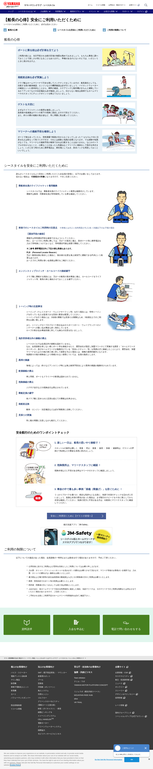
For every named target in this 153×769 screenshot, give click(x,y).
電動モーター (43, 723)
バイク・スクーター (19, 673)
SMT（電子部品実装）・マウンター (52, 673)
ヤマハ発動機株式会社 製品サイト (15, 658)
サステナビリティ (123, 676)
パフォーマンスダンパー (21, 698)
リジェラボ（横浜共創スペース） (87, 691)
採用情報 (120, 698)
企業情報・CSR (123, 673)
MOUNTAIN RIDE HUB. (83, 695)
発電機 (13, 691)
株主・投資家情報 (123, 680)
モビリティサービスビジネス (49, 734)
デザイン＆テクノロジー (126, 694)
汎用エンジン (43, 694)
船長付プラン (75, 11)
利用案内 (59, 11)
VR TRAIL (78, 702)
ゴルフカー (42, 698)
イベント (92, 11)
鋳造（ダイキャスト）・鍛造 (49, 709)
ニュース (120, 683)
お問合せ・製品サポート (117, 5)
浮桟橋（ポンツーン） (47, 687)
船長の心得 (12, 30)
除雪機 (13, 683)
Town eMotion (79, 678)
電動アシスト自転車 (19, 676)
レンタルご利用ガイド (77, 658)
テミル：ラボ (79, 681)
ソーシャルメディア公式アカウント (131, 716)
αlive (76, 699)
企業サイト (134, 5)
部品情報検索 (16, 705)
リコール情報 (100, 5)
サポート (125, 11)
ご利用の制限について (116, 30)
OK (132, 759)
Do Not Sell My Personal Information (108, 759)
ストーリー (121, 691)
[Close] (149, 759)
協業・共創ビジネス (83, 672)
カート (13, 694)
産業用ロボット (44, 676)
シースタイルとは (25, 11)
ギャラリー (121, 687)
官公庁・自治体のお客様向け (87, 667)
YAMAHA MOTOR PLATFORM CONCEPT (91, 685)
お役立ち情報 (109, 11)
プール (40, 680)
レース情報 (121, 705)
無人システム (43, 691)
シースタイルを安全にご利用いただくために (76, 30)
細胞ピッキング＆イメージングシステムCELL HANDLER (47, 715)
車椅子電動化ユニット (20, 687)
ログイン (142, 11)
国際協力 (41, 730)
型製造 (40, 683)
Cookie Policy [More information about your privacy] (15, 765)
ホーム (90, 5)
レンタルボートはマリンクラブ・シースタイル (52, 658)
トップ (11, 11)
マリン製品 (31, 658)
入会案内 (44, 11)
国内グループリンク (124, 713)
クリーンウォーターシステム (49, 727)
